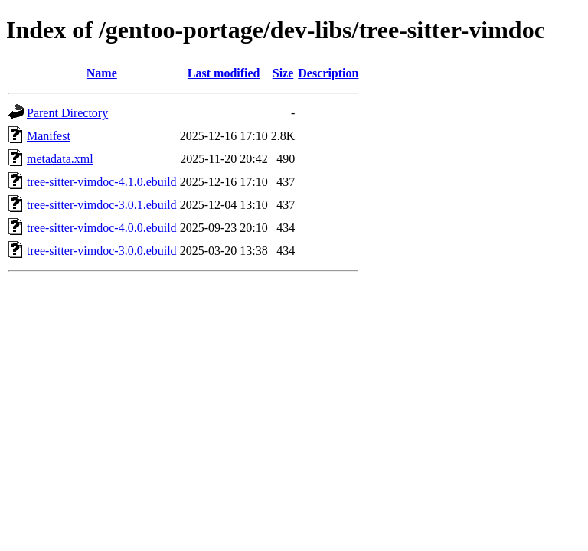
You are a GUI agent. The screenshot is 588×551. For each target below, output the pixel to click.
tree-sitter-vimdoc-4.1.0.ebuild (102, 181)
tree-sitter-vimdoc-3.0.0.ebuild (102, 250)
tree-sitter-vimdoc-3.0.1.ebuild (102, 204)
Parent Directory (67, 112)
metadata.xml (60, 158)
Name (102, 73)
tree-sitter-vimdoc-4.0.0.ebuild (102, 227)
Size (283, 73)
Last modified (224, 73)
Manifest (48, 135)
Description (328, 73)
